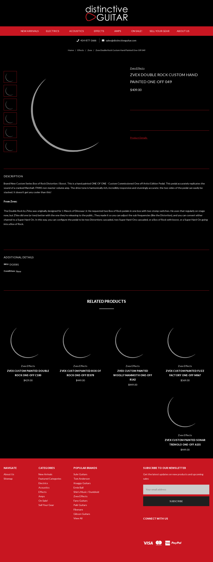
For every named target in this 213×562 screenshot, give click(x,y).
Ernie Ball (78, 487)
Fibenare (78, 509)
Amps (119, 31)
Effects (100, 31)
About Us (184, 31)
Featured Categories (50, 478)
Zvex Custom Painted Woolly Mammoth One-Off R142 (132, 375)
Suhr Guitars (80, 474)
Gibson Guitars (82, 513)
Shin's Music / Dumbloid (86, 491)
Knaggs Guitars (82, 483)
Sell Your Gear (159, 31)
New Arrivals (30, 31)
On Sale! (136, 31)
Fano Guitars (81, 500)
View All (78, 518)
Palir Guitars (80, 504)
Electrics (54, 31)
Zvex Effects (81, 496)
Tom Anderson (82, 478)
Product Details (139, 137)
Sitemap (8, 478)
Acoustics (78, 31)
